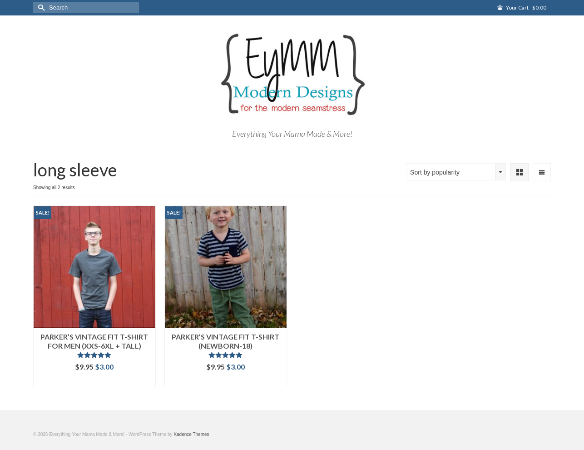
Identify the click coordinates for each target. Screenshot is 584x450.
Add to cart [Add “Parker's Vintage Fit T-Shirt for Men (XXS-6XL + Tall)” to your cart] (94, 380)
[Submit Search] (40, 7)
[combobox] (456, 171)
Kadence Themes (191, 434)
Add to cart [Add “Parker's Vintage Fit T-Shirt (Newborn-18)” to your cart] (225, 380)
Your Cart (521, 7)
